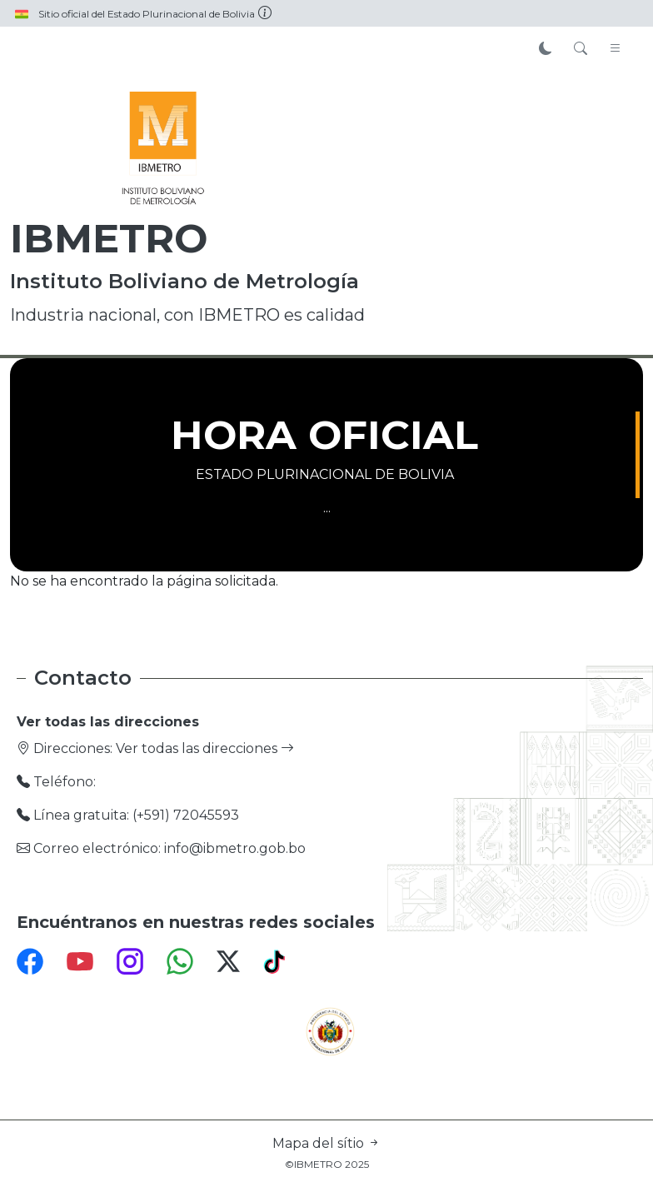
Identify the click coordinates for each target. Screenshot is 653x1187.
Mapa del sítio (326, 1143)
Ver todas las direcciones (205, 748)
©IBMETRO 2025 (327, 1164)
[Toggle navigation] (615, 49)
